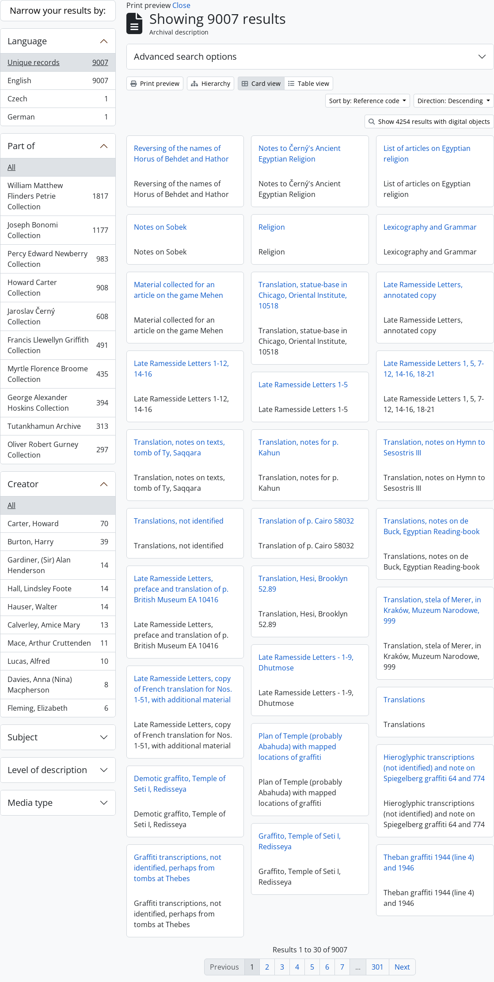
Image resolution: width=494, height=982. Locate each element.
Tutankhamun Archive (57, 428)
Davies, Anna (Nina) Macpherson (57, 684)
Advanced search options (185, 56)
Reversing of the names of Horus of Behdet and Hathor (181, 153)
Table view (308, 83)
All (11, 167)
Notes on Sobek (160, 227)
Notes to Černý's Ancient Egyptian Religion (299, 153)
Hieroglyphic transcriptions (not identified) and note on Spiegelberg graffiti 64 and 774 (434, 767)
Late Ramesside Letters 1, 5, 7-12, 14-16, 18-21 (434, 368)
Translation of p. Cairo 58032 (306, 521)
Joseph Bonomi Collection (57, 230)
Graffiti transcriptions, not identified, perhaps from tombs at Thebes (177, 867)
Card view (261, 83)
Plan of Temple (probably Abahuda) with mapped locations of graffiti (300, 746)
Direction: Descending (451, 100)
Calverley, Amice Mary (57, 627)
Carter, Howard (57, 525)
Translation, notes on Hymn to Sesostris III (434, 447)
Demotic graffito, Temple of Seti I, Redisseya (179, 784)
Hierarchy (210, 83)
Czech (57, 100)
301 (378, 967)
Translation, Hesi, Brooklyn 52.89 (303, 584)
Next (402, 967)
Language (27, 41)
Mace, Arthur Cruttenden (57, 645)
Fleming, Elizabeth (57, 710)
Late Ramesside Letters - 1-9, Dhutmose (305, 662)
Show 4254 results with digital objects (429, 121)
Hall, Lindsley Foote (57, 590)
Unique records (57, 64)
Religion (271, 227)
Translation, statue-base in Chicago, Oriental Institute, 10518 (302, 295)
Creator (23, 484)
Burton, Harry (57, 543)
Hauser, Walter (57, 608)
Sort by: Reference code (365, 100)
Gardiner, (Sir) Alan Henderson (57, 565)
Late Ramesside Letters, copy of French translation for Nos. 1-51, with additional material (183, 689)
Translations (404, 700)
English (57, 82)
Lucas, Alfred (57, 663)
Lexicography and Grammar (430, 227)
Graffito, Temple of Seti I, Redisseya (299, 841)
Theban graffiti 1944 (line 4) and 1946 (429, 862)
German (57, 119)
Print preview (154, 83)
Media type (30, 803)
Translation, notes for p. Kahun (298, 447)
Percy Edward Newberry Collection (57, 259)
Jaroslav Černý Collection (57, 316)
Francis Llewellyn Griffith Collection (57, 345)
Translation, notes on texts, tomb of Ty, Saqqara (179, 447)
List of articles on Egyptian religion (427, 153)
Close (181, 5)
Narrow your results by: (58, 10)
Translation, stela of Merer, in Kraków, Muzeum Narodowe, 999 (432, 610)
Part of (21, 146)
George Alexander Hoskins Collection (57, 403)
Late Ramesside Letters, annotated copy (423, 290)
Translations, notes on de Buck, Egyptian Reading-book (431, 526)
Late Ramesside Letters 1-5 (303, 384)
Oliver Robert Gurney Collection (57, 449)
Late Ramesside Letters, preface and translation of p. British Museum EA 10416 (181, 589)
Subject (23, 737)
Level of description (47, 770)
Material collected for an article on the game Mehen (178, 290)
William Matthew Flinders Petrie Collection (57, 196)
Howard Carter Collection (57, 287)
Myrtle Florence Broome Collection (57, 374)
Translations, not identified (179, 521)
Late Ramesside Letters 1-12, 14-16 (181, 368)
